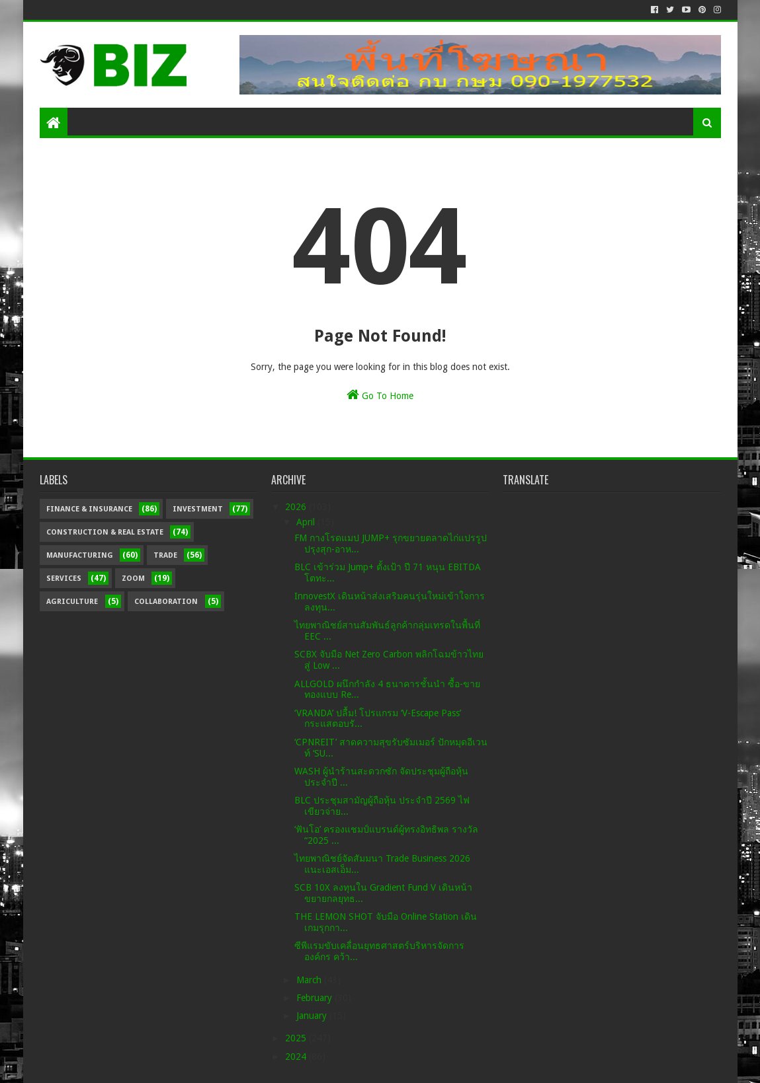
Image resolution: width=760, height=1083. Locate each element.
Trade (165, 555)
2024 (297, 1056)
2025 (297, 1038)
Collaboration (166, 601)
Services (63, 578)
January (312, 1015)
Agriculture (72, 601)
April (306, 522)
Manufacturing (79, 555)
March (310, 980)
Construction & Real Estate (104, 532)
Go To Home (380, 394)
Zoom (133, 578)
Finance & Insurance (89, 509)
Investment (198, 509)
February (315, 997)
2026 (297, 507)
